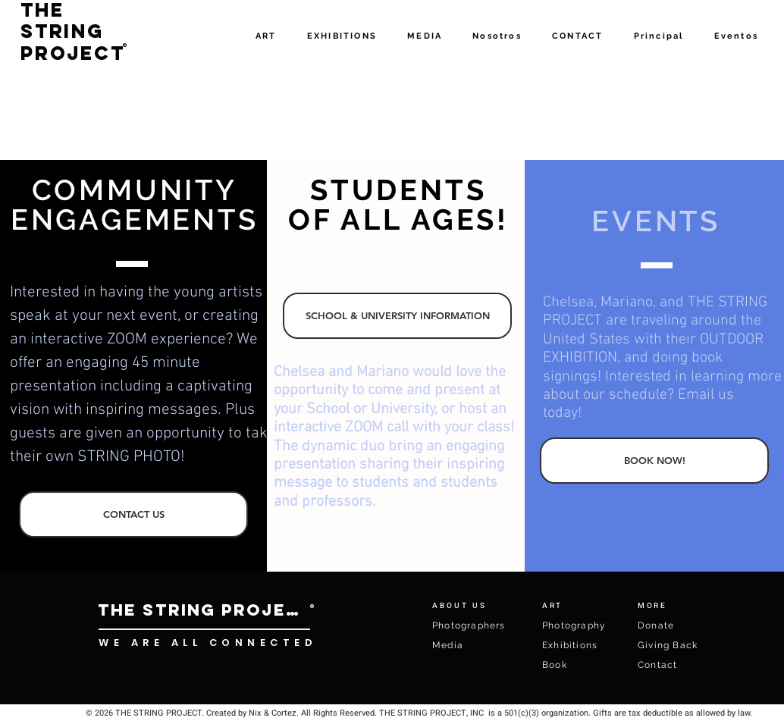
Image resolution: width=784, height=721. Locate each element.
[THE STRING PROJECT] (204, 610)
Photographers (469, 625)
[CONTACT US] (133, 514)
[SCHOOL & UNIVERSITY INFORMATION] (397, 316)
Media (447, 645)
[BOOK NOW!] (654, 460)
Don (648, 625)
